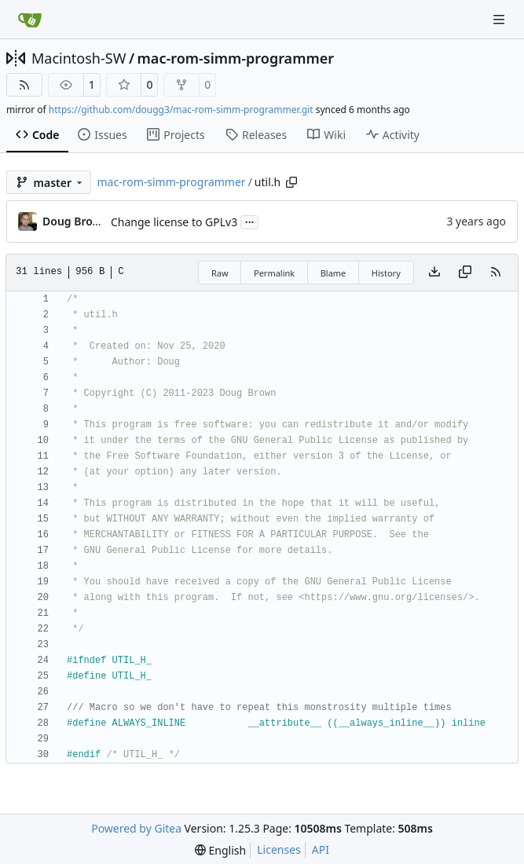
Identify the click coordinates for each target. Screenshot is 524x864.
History (386, 273)
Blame (333, 273)
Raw (220, 273)
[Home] (30, 19)
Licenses (279, 849)
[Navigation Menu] (500, 19)
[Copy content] (465, 272)
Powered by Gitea (136, 828)
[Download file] (434, 272)
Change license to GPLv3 (174, 221)
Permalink (274, 273)
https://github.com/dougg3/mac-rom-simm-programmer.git (181, 109)
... (250, 220)
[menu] (220, 850)
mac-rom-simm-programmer (235, 58)
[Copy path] (291, 182)
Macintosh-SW (78, 58)
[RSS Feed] (24, 85)
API (320, 849)
